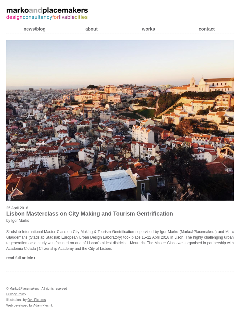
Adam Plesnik (42, 305)
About (91, 28)
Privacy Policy (16, 294)
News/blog (34, 28)
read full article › (20, 258)
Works (148, 28)
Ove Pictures (37, 300)
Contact (207, 28)
